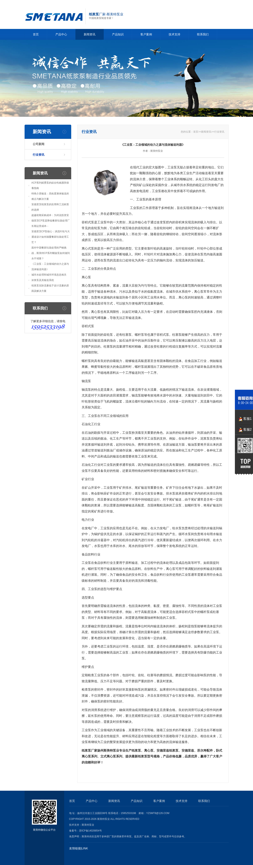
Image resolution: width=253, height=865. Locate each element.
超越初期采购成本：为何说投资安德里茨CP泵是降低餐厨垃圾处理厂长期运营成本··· (50, 220)
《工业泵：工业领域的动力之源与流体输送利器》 (50, 266)
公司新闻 (38, 144)
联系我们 (203, 34)
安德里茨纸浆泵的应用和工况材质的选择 (50, 207)
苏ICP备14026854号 (90, 830)
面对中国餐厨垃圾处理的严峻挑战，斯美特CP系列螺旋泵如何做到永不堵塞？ (50, 253)
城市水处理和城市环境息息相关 (48, 274)
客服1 (247, 418)
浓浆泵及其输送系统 (42, 280)
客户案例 (146, 34)
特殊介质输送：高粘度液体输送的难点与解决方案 (50, 196)
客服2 (247, 429)
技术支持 (174, 34)
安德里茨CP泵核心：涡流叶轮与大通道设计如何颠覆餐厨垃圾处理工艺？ (50, 237)
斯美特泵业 (88, 824)
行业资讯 (38, 154)
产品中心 (61, 34)
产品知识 (118, 34)
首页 (36, 34)
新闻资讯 (89, 34)
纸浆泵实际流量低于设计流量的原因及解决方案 (50, 288)
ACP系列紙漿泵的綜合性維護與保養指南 (50, 185)
